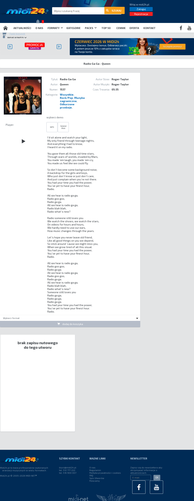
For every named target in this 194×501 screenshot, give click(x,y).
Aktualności (22, 28)
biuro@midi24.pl (67, 467)
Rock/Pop (66, 97)
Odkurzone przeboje (67, 106)
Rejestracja (141, 14)
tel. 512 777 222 (67, 470)
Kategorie (73, 28)
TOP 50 (106, 28)
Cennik (121, 28)
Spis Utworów (96, 478)
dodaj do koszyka (70, 324)
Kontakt (149, 28)
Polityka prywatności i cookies (105, 472)
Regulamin (95, 470)
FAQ (91, 475)
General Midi (63, 127)
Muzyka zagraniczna (72, 99)
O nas (39, 28)
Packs (91, 28)
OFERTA (134, 28)
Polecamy (94, 480)
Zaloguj (141, 9)
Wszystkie (67, 94)
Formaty (55, 28)
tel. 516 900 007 (67, 472)
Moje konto (14, 38)
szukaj (113, 11)
